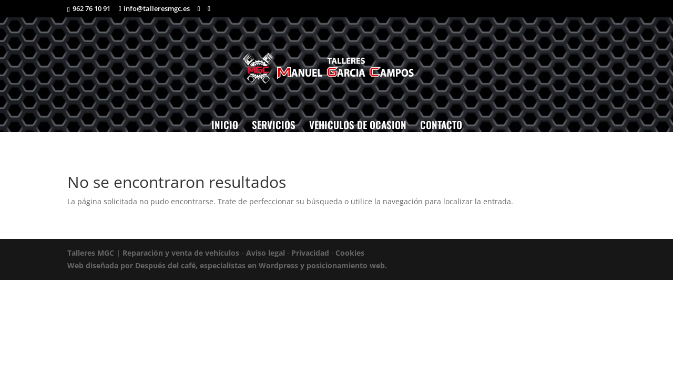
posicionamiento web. (347, 265)
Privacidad (310, 253)
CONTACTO (441, 124)
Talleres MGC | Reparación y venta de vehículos (153, 253)
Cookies (349, 253)
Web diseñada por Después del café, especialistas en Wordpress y (187, 265)
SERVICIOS (273, 124)
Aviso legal (265, 253)
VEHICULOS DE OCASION (357, 124)
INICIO (224, 124)
